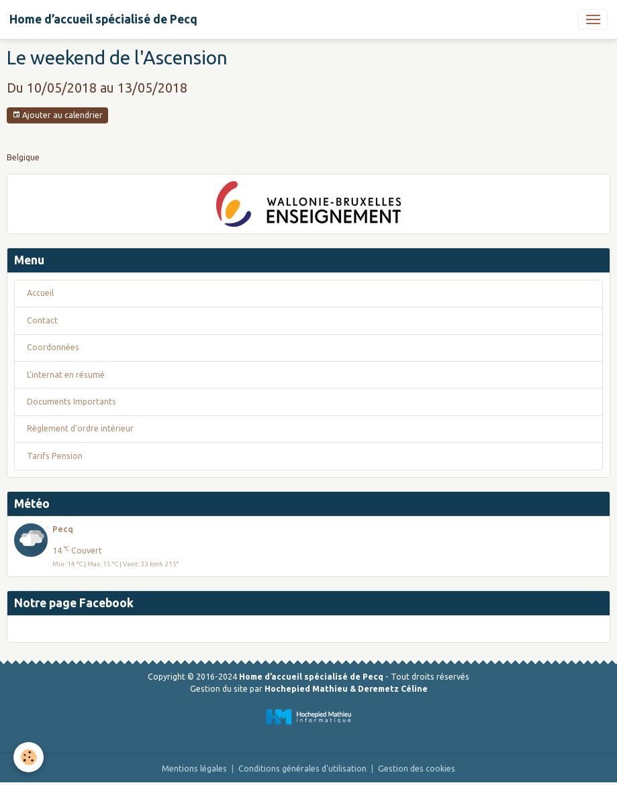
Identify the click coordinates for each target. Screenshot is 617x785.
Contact (42, 320)
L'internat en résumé (66, 374)
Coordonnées (53, 347)
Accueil (40, 293)
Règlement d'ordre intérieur (80, 428)
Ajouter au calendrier (57, 115)
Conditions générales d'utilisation (302, 768)
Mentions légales (194, 768)
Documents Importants (71, 401)
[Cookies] (28, 757)
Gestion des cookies (416, 768)
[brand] (103, 19)
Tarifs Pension (55, 456)
